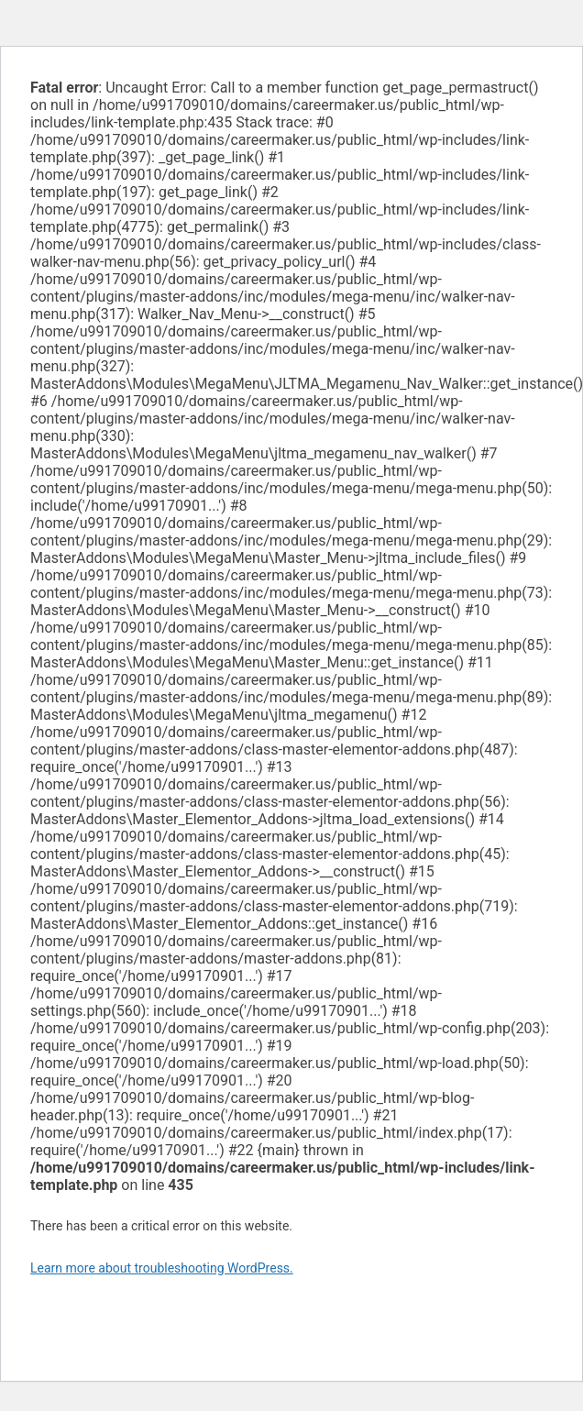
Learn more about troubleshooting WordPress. (161, 1268)
